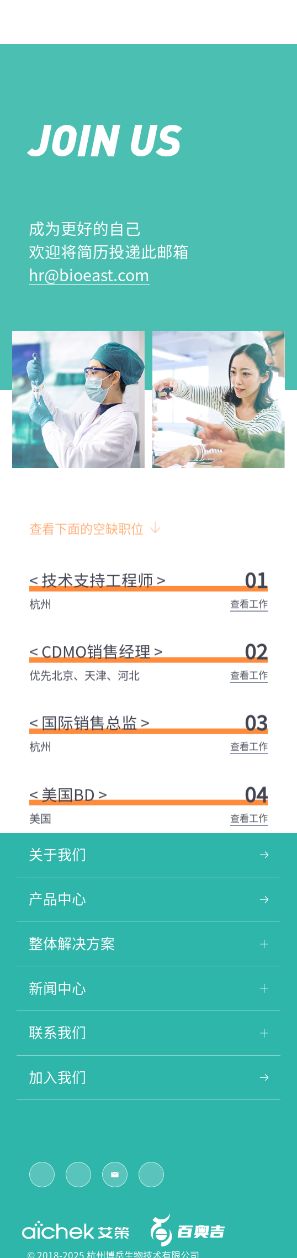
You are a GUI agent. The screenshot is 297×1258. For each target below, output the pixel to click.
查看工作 (249, 612)
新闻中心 (149, 988)
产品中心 (149, 899)
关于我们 (149, 855)
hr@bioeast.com (89, 275)
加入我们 (149, 1077)
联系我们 (149, 1032)
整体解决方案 (149, 943)
